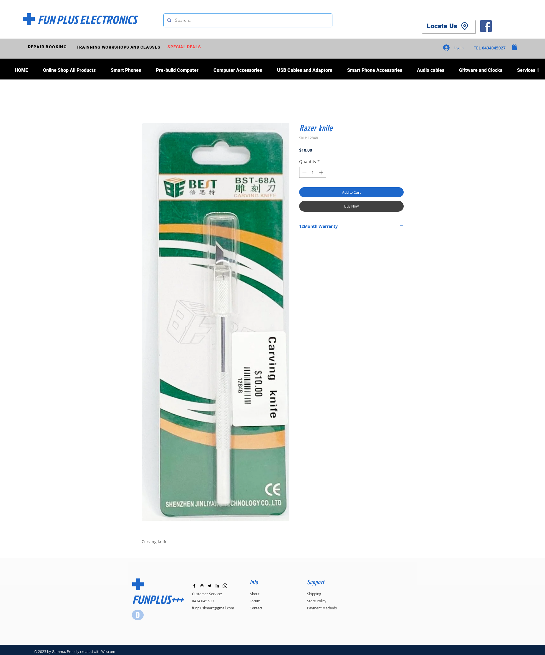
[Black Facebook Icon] (194, 585)
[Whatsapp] (225, 585)
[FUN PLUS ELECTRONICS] (87, 19)
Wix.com (108, 651)
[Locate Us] (448, 26)
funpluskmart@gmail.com (213, 608)
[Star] (138, 615)
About (254, 593)
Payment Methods (322, 608)
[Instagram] (202, 585)
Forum (255, 600)
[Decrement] (303, 172)
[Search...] (247, 20)
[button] (514, 47)
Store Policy (316, 600)
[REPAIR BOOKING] (48, 47)
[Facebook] (486, 26)
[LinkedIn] (217, 585)
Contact (256, 608)
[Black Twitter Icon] (209, 585)
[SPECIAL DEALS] (185, 47)
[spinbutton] (312, 172)
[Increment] (321, 172)
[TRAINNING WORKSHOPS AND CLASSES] (119, 47)
